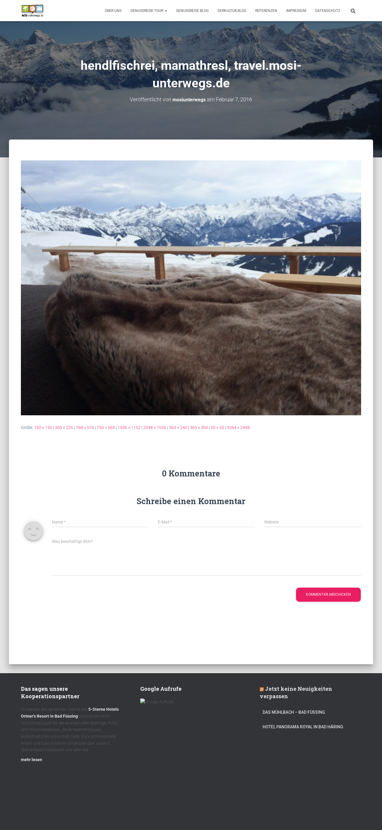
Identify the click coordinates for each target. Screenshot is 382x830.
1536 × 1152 (129, 427)
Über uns (113, 11)
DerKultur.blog (232, 11)
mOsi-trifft (133, 816)
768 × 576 (85, 427)
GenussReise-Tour (148, 11)
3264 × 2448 (238, 427)
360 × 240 (178, 427)
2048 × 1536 (154, 427)
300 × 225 (64, 427)
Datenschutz (327, 11)
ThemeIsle (351, 816)
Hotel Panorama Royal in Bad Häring (303, 729)
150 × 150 (43, 427)
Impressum (296, 11)
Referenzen (266, 11)
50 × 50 (217, 427)
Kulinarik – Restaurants (49, 816)
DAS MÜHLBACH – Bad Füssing (294, 715)
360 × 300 (199, 427)
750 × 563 (106, 427)
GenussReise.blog (192, 11)
